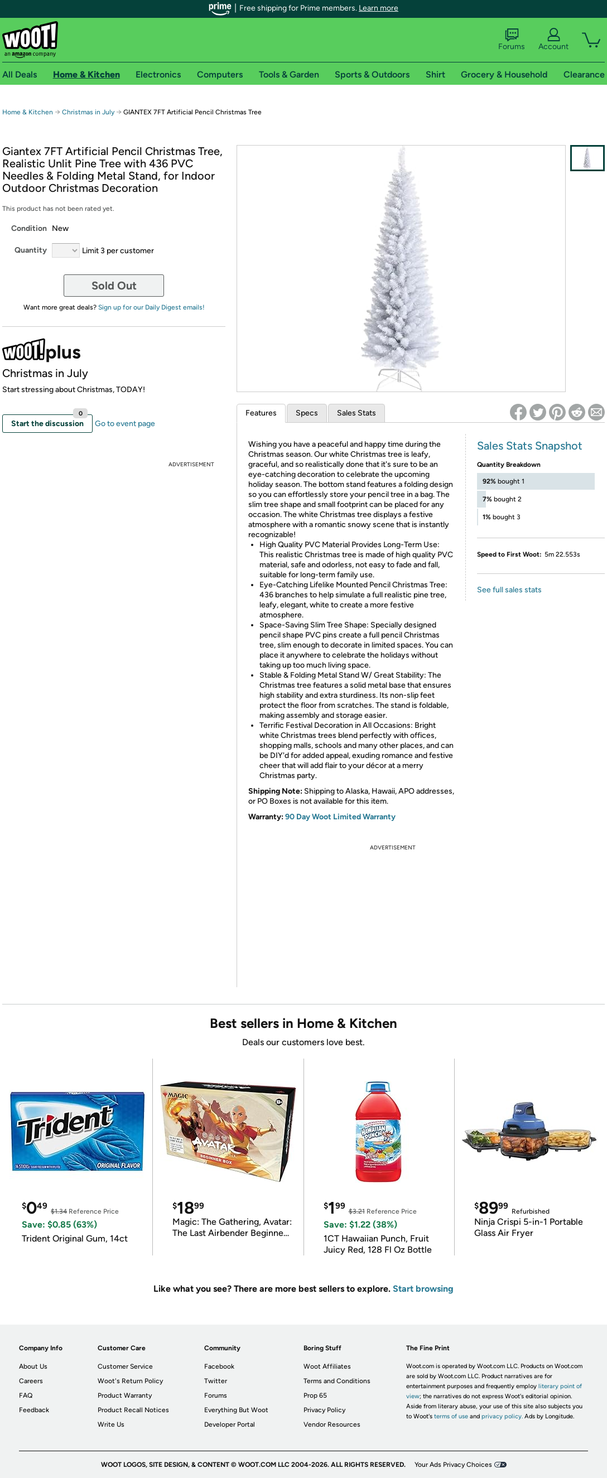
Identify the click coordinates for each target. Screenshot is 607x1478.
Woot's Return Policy (130, 1381)
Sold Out (114, 285)
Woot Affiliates (327, 1366)
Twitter (215, 1381)
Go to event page (125, 423)
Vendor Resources (332, 1424)
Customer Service (125, 1366)
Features (261, 413)
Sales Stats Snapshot (529, 445)
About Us (33, 1366)
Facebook (219, 1366)
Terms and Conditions (337, 1381)
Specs (307, 413)
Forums (511, 39)
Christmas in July (88, 112)
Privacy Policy (324, 1410)
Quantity (31, 250)
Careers (31, 1381)
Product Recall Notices (133, 1410)
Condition (29, 228)
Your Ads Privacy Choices (453, 1465)
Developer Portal (229, 1424)
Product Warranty (125, 1395)
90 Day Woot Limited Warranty (340, 817)
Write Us (111, 1424)
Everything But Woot (236, 1410)
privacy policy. (502, 1416)
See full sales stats (509, 590)
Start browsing (423, 1288)
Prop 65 (315, 1395)
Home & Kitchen (27, 112)
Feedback (34, 1410)
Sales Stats (356, 413)
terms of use (451, 1416)
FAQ (25, 1395)
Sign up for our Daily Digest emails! (151, 307)
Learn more (378, 8)
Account (553, 39)
